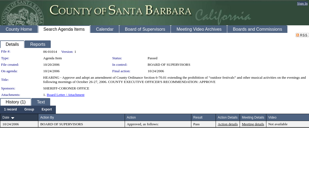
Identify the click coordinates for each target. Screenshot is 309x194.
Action (131, 117)
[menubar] (28, 110)
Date (5, 117)
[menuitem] (10, 109)
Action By (47, 117)
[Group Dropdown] (29, 109)
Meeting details (253, 124)
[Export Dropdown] (46, 109)
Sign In (302, 3)
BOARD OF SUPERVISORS (169, 65)
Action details (228, 124)
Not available (277, 124)
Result (197, 117)
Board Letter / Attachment (65, 95)
